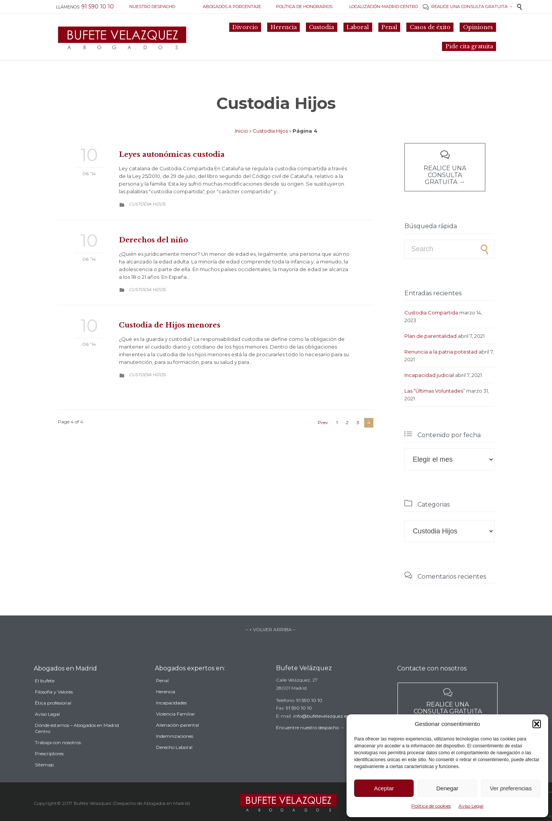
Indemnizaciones (174, 747)
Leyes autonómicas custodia (172, 154)
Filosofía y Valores (54, 705)
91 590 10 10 (309, 709)
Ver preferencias (511, 788)
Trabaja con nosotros (58, 756)
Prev (323, 422)
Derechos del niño (153, 240)
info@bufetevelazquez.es (320, 725)
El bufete (44, 694)
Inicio (241, 131)
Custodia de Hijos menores (169, 325)
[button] (536, 724)
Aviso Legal (470, 806)
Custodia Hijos (270, 131)
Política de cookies (431, 806)
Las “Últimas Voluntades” (434, 391)
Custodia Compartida (431, 312)
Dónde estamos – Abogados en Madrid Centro (77, 742)
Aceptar (384, 788)
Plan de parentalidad (430, 336)
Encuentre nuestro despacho (307, 736)
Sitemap (44, 778)
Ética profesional (53, 716)
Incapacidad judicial (429, 375)
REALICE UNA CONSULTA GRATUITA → (468, 6)
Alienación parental (177, 736)
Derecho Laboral (174, 759)
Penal (162, 692)
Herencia (165, 703)
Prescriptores (49, 767)
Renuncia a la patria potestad (440, 352)
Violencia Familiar (175, 725)
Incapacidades (171, 714)
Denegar (447, 788)
